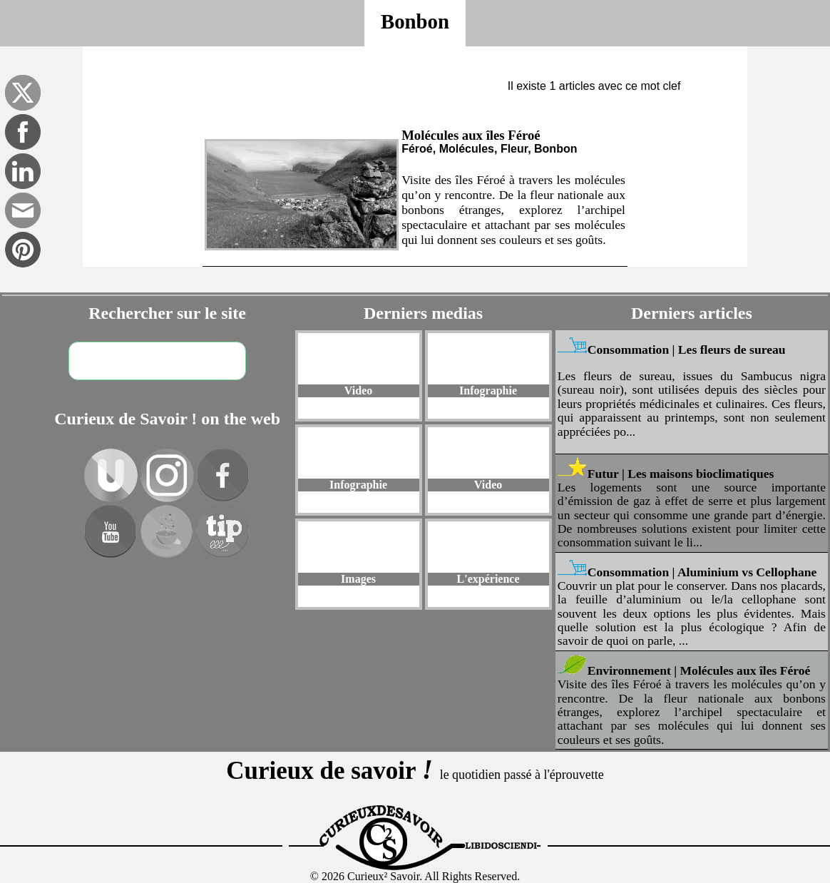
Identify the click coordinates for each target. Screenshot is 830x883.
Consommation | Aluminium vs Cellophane (702, 572)
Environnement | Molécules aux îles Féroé (699, 670)
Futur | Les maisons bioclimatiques (681, 473)
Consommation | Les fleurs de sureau (687, 349)
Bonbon (415, 21)
